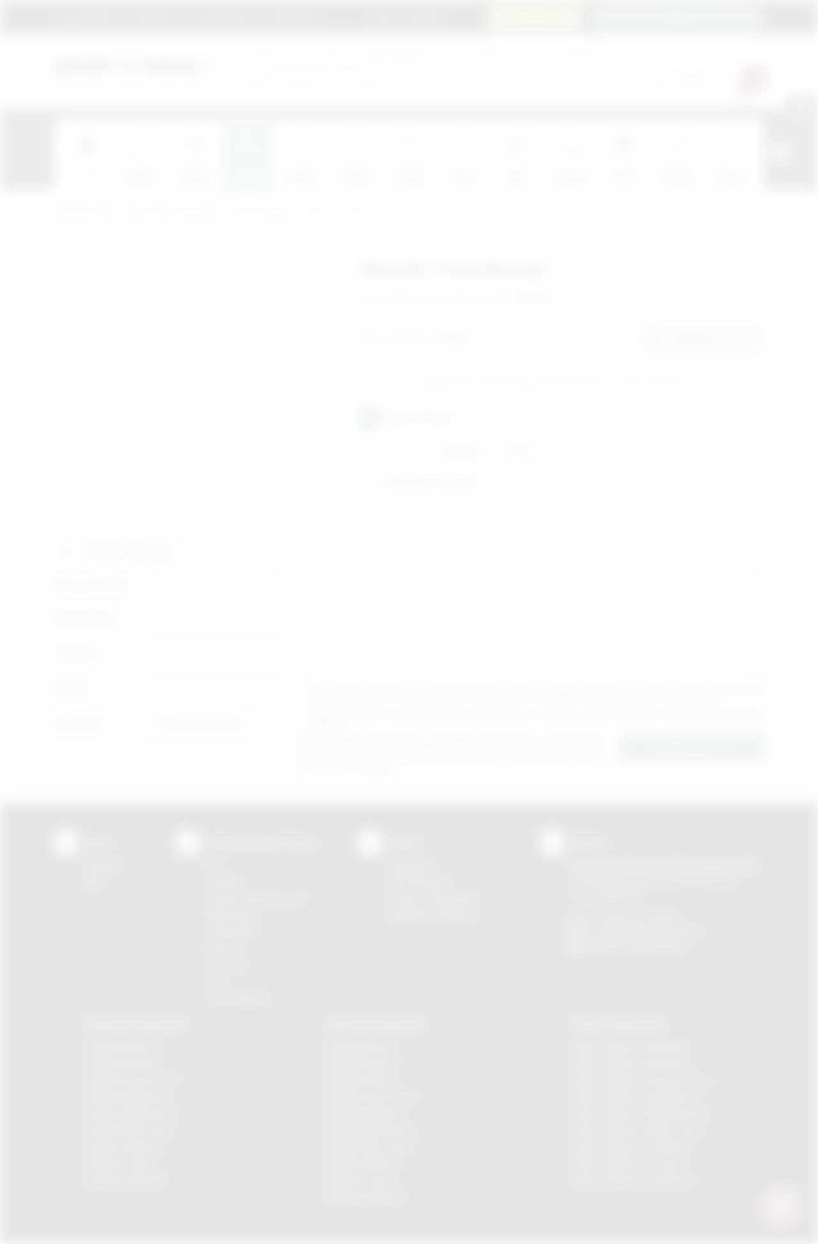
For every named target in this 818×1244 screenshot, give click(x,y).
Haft (215, 981)
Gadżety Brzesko (122, 1063)
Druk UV (224, 948)
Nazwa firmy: (86, 619)
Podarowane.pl (85, 213)
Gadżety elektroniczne (175, 213)
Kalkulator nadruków (432, 915)
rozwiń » (325, 723)
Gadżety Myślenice (126, 1096)
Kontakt (423, 16)
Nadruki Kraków (362, 1080)
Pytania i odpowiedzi (433, 898)
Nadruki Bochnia (362, 1046)
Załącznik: (79, 723)
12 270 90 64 (542, 16)
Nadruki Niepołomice (372, 1129)
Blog (382, 16)
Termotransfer (237, 998)
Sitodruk (224, 881)
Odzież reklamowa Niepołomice (640, 1113)
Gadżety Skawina (122, 1146)
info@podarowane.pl (659, 931)
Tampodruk (231, 931)
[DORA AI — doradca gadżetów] (780, 1206)
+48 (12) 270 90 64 (639, 917)
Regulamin (154, 16)
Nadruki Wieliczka (366, 1196)
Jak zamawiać (221, 16)
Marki (345, 16)
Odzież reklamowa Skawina (630, 1146)
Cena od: (491, 57)
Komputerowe (262, 213)
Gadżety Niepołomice (132, 1113)
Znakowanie (292, 16)
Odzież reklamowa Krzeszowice (641, 1080)
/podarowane (657, 946)
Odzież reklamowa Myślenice (634, 1096)
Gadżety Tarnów (121, 1163)
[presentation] (781, 152)
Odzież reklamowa (618, 1023)
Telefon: (75, 654)
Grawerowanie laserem (256, 898)
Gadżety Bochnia (121, 1046)
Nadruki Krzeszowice (373, 1096)
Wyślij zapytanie (657, 384)
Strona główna (86, 16)
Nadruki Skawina (363, 1163)
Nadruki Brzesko (363, 1063)
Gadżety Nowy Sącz (129, 1129)
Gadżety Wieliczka (125, 1179)
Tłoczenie (227, 965)
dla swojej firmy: (341, 57)
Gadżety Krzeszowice (133, 1080)
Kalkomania (231, 915)
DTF (215, 865)
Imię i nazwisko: (92, 585)
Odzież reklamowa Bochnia (629, 1063)
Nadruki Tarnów (362, 1179)
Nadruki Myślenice (367, 1113)
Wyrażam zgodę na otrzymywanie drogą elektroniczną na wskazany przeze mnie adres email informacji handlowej (537, 719)
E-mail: (71, 688)
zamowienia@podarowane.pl (684, 16)
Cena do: (581, 57)
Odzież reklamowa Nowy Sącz (637, 1129)
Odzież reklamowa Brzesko (630, 1046)
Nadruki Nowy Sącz (370, 1146)
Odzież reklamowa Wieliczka (633, 1179)
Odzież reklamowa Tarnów (629, 1163)
